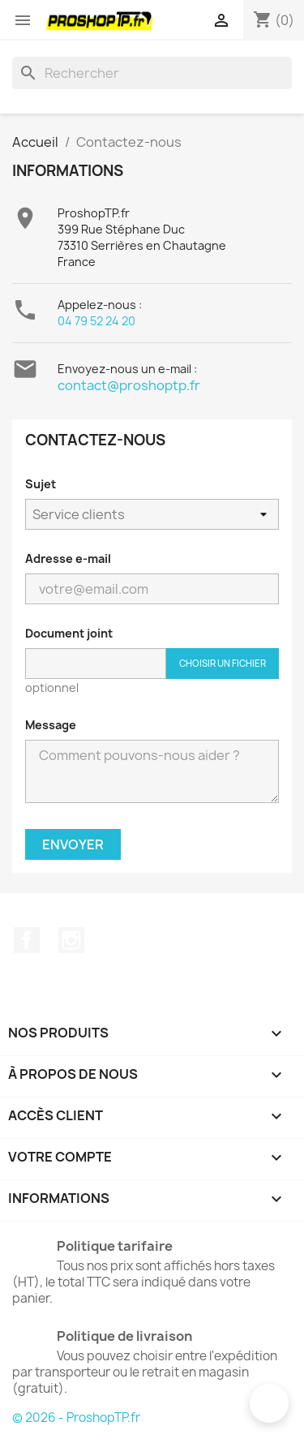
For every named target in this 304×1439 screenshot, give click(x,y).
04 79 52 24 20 (96, 321)
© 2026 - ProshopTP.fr (76, 1417)
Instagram (71, 940)
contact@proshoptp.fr (129, 385)
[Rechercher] (152, 73)
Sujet (40, 484)
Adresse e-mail (68, 558)
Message (50, 724)
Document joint (69, 633)
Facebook (27, 940)
